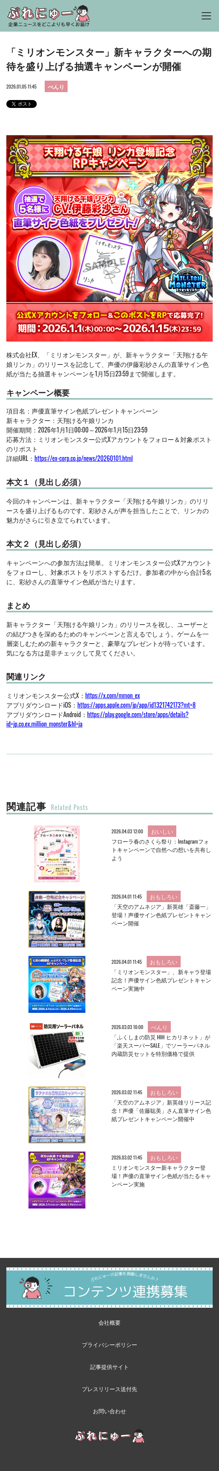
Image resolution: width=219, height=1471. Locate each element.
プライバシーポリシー (109, 1344)
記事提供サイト (109, 1366)
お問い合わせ (109, 1411)
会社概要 (109, 1322)
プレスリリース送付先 (109, 1388)
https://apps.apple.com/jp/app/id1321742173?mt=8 (136, 705)
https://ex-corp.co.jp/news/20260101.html (83, 458)
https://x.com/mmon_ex (112, 695)
